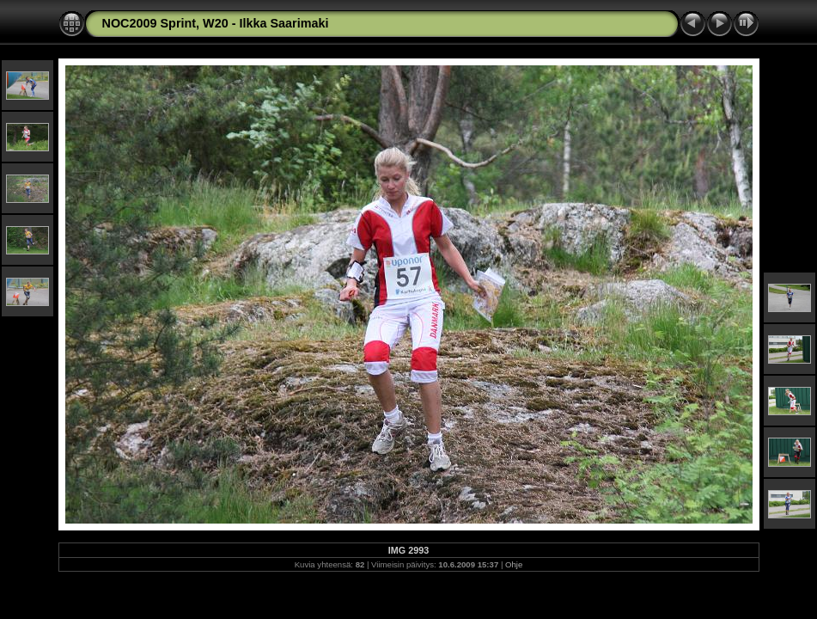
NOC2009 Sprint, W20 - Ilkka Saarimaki (215, 23)
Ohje (513, 564)
